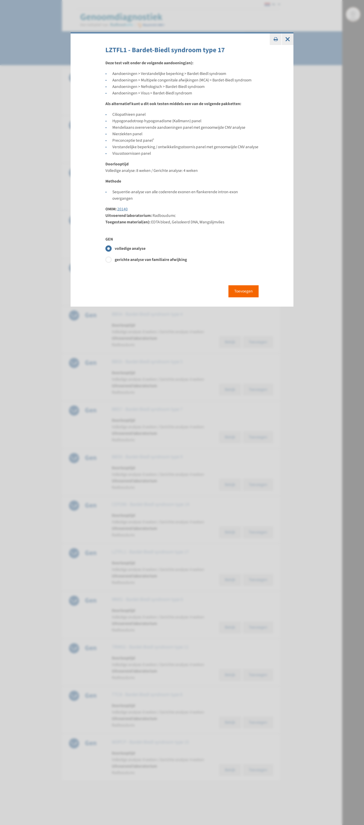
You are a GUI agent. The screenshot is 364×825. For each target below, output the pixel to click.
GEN (109, 239)
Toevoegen (243, 291)
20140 (122, 209)
